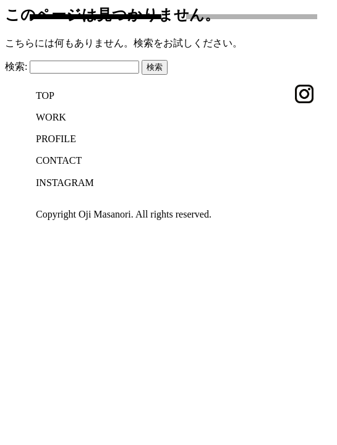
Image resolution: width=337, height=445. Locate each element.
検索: (16, 66)
